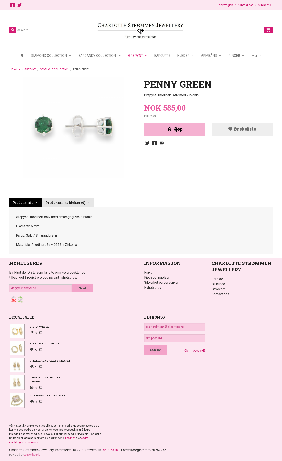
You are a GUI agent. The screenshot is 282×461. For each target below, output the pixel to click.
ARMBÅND (209, 56)
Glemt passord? (194, 350)
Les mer (70, 437)
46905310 (110, 450)
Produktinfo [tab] (23, 202)
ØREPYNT (135, 56)
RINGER (234, 56)
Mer (254, 56)
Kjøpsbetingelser (156, 277)
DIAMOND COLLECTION (49, 56)
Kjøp (175, 129)
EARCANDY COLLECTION (97, 56)
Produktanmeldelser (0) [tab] (65, 202)
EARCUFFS (162, 56)
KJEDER (183, 56)
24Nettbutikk (32, 454)
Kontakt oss (220, 294)
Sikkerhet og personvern (162, 283)
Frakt (148, 272)
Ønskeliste (242, 129)
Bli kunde (218, 284)
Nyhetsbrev (152, 288)
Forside (15, 69)
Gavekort (218, 289)
